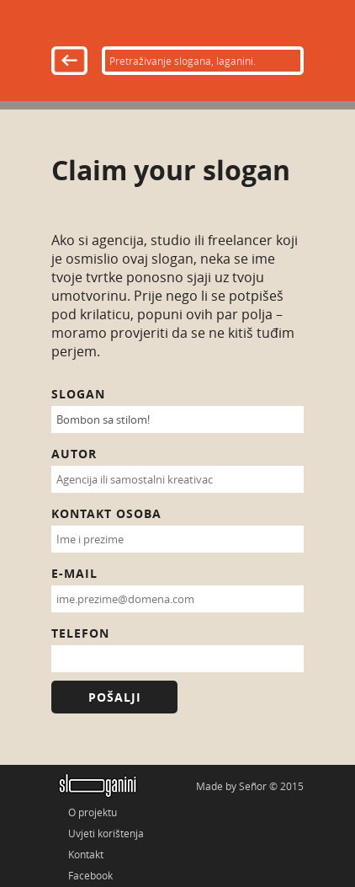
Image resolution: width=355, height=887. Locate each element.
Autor (74, 454)
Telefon (80, 633)
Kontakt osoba (106, 513)
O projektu (92, 812)
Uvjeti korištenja (106, 833)
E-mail (74, 573)
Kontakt (85, 854)
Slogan (78, 394)
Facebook (90, 875)
